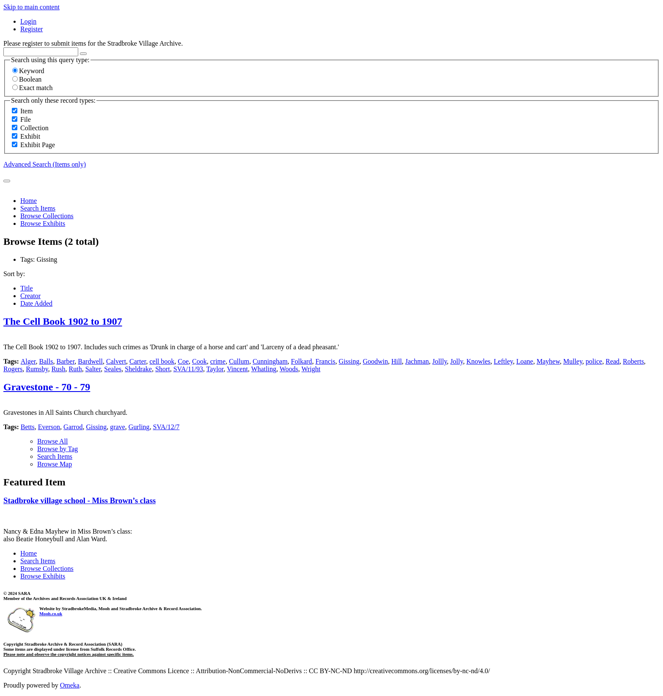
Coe (183, 361)
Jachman (417, 361)
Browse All (52, 441)
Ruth (75, 369)
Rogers (12, 369)
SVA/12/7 (166, 426)
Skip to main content (31, 7)
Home (28, 200)
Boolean (26, 79)
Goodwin (375, 361)
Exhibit (30, 136)
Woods (288, 369)
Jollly (439, 361)
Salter (93, 369)
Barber (65, 361)
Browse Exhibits (42, 223)
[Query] (40, 51)
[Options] (83, 53)
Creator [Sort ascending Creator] (30, 295)
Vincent (237, 369)
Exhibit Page (37, 144)
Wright (311, 369)
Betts (28, 426)
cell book (161, 361)
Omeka (69, 685)
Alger (28, 361)
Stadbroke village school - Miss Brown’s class (79, 500)
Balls (46, 361)
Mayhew (548, 361)
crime (217, 361)
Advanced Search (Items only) (44, 164)
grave (117, 426)
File (25, 119)
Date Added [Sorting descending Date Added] (36, 303)
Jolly (456, 361)
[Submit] (6, 181)
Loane (524, 361)
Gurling (139, 426)
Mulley (572, 361)
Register (31, 29)
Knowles (478, 361)
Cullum (239, 361)
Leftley (503, 361)
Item (26, 111)
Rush (59, 369)
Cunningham (270, 361)
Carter (137, 361)
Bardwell (90, 361)
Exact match (32, 87)
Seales (112, 369)
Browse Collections (47, 215)
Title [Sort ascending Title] (26, 288)
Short (162, 369)
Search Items (37, 208)
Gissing (349, 361)
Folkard (301, 361)
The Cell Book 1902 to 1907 (62, 321)
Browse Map (54, 464)
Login (28, 21)
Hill (396, 361)
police (594, 361)
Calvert (116, 361)
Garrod (72, 426)
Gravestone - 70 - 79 (46, 386)
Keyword (28, 70)
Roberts (633, 361)
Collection (34, 128)
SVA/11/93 (188, 369)
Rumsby (37, 369)
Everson (49, 426)
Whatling (264, 369)
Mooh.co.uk (50, 613)
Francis (325, 361)
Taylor (215, 369)
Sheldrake (138, 369)
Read (612, 361)
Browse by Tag (57, 448)
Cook (199, 361)
